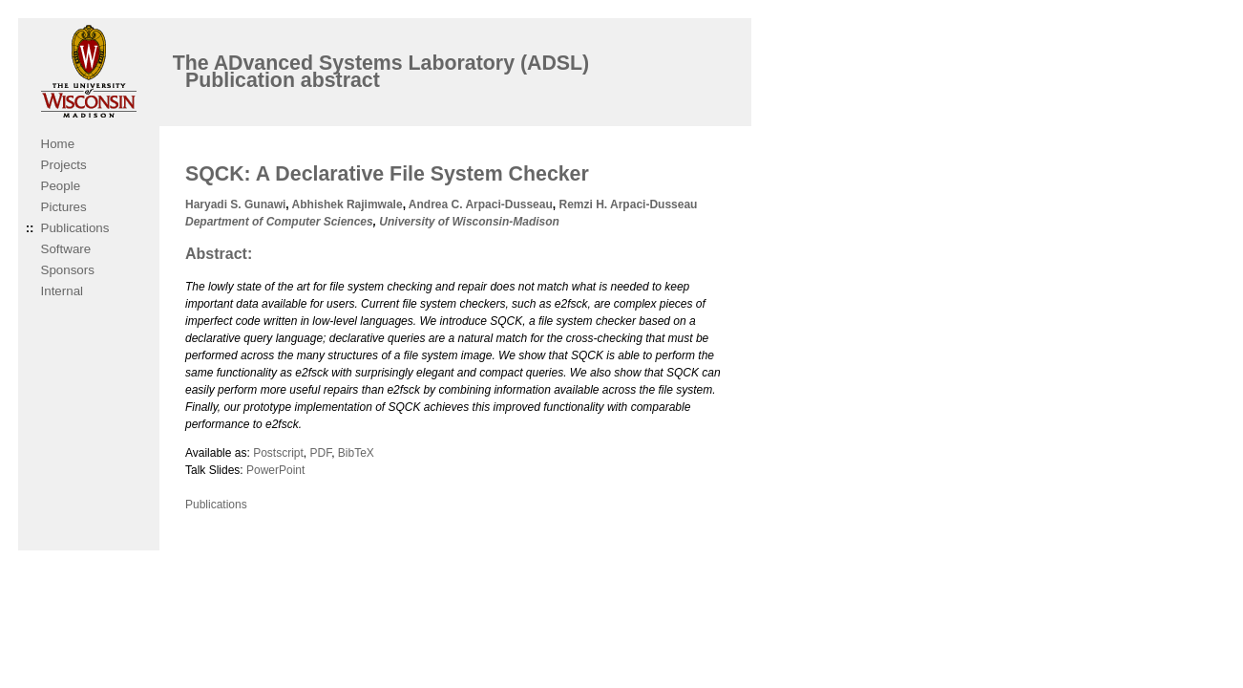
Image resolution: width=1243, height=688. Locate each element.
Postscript (278, 453)
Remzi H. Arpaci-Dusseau (627, 204)
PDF (320, 453)
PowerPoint (275, 470)
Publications (75, 228)
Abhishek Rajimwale (347, 204)
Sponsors (68, 270)
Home (58, 144)
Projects (64, 165)
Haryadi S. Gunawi (235, 204)
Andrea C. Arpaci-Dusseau (481, 204)
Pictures (64, 207)
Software (66, 249)
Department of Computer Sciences (279, 221)
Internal (62, 291)
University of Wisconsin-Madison (469, 221)
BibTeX (356, 453)
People (61, 186)
